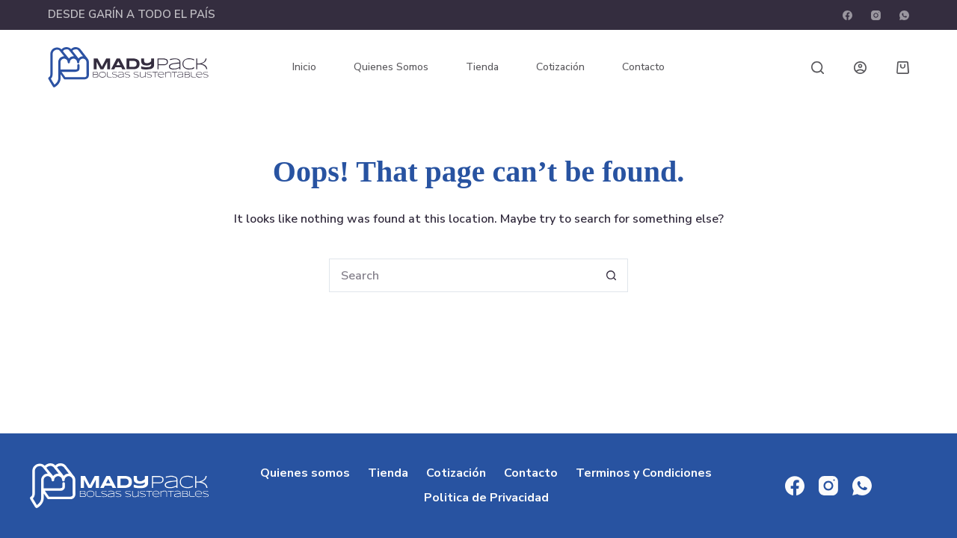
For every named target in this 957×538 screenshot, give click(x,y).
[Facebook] (847, 15)
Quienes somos (391, 67)
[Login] (860, 67)
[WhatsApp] (904, 15)
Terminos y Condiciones (644, 473)
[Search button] (611, 275)
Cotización (560, 67)
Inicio (304, 67)
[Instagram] (876, 15)
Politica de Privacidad (486, 498)
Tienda (482, 67)
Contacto (643, 67)
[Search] (817, 67)
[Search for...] (461, 275)
